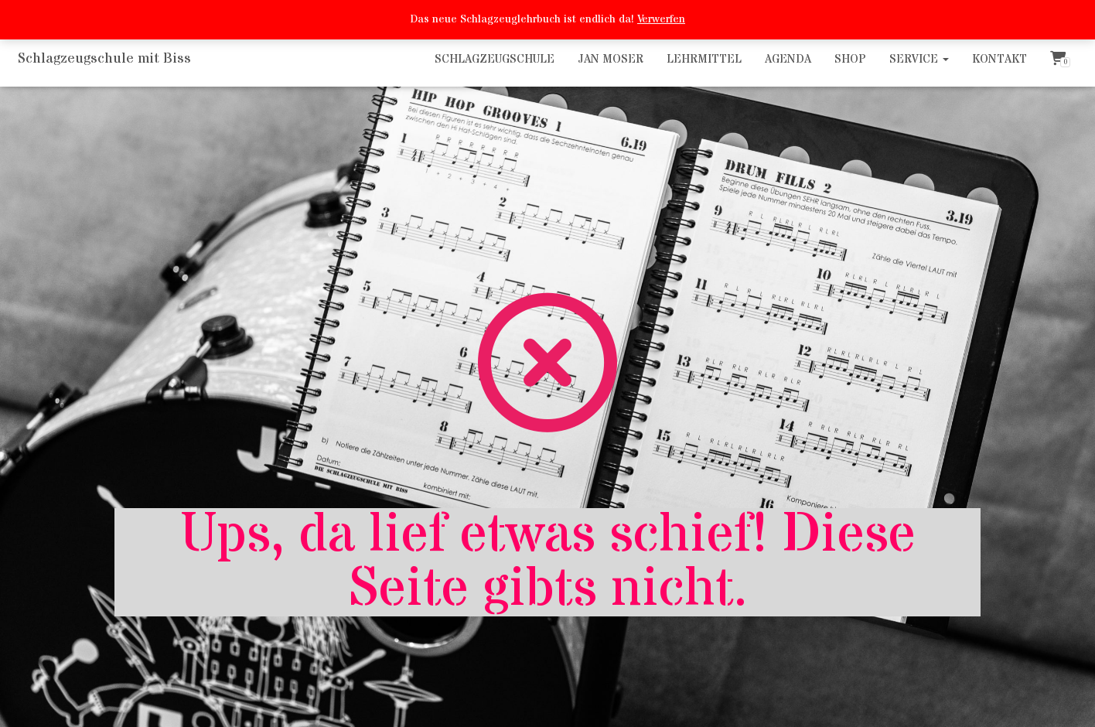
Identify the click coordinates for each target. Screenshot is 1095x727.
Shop (850, 59)
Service (919, 59)
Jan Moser (610, 59)
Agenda (788, 59)
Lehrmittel (704, 59)
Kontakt (999, 59)
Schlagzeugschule (494, 59)
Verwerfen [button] (661, 19)
